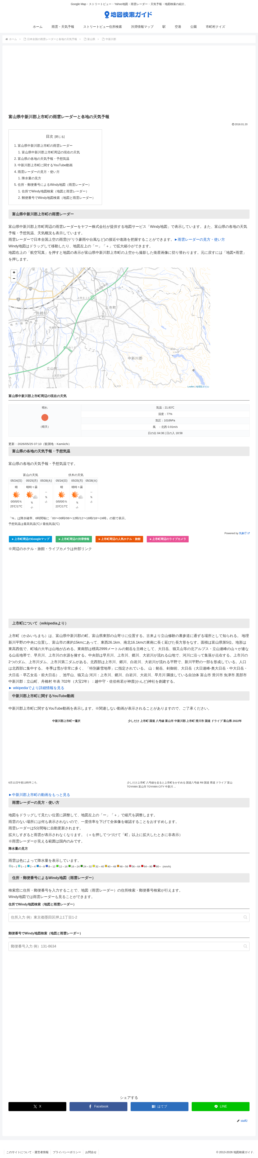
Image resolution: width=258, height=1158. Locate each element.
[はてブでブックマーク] (159, 1106)
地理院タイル (202, 386)
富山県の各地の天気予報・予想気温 (43, 158)
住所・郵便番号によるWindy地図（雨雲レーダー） (54, 184)
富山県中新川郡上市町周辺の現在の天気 (51, 152)
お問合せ (91, 1152)
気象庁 (244, 533)
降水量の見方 (31, 178)
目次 (49, 136)
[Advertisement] (129, 81)
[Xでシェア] (37, 1106)
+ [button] (14, 273)
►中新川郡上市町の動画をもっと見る (39, 795)
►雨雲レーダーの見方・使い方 (199, 239)
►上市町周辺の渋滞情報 (73, 539)
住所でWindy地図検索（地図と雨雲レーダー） (55, 191)
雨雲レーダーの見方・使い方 (39, 171)
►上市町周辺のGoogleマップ (30, 539)
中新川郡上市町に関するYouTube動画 (45, 165)
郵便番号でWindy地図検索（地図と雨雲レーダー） (58, 197)
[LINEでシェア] (221, 1106)
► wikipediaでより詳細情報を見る (36, 688)
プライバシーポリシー (67, 1152)
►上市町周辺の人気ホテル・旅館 (119, 539)
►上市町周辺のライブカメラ (167, 539)
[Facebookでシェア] (98, 1106)
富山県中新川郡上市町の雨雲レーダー (45, 145)
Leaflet (190, 386)
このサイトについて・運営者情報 (27, 1152)
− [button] (14, 279)
